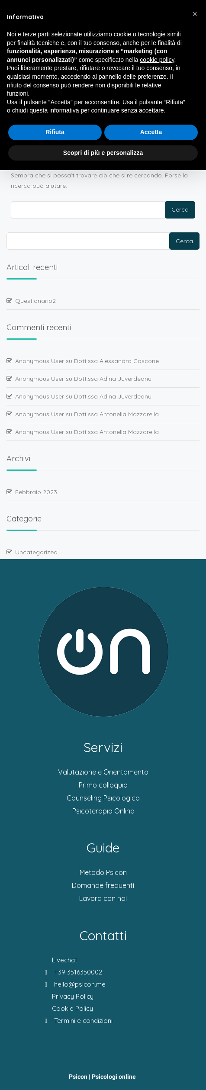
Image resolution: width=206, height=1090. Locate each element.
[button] (195, 14)
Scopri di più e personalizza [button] (103, 152)
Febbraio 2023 (36, 492)
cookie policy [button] (157, 59)
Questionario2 (35, 301)
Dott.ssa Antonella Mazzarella (116, 414)
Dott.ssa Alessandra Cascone (116, 361)
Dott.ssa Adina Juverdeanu (112, 379)
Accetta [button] (151, 132)
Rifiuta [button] (54, 132)
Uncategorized (36, 552)
